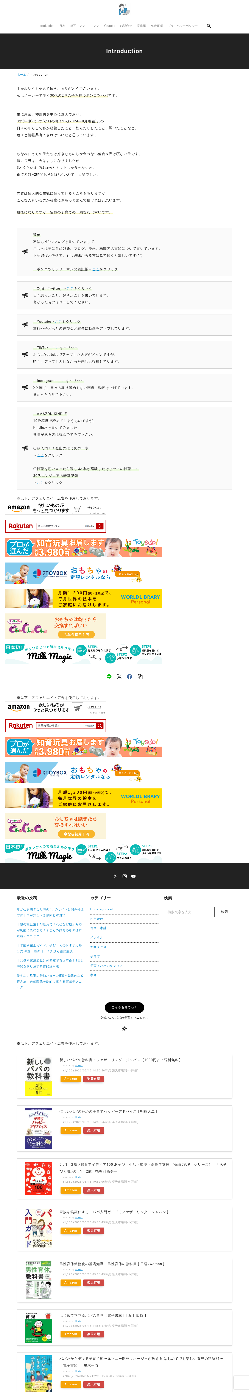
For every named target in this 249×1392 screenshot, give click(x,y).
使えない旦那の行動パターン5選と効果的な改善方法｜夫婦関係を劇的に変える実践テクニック (50, 981)
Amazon (70, 1079)
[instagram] (125, 876)
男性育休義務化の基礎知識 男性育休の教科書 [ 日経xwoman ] (111, 1229)
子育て (95, 956)
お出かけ (96, 919)
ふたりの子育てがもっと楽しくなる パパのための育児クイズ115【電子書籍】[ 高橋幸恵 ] (133, 1357)
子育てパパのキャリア (106, 966)
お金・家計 (98, 928)
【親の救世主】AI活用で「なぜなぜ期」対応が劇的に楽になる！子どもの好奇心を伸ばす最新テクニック (49, 930)
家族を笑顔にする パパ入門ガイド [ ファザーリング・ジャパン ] (113, 1189)
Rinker (78, 1065)
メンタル (96, 937)
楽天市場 (93, 1079)
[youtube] (133, 876)
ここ (96, 269)
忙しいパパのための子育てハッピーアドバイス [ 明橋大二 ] (108, 1100)
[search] (209, 25)
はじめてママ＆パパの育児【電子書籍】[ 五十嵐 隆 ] (102, 1269)
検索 (224, 912)
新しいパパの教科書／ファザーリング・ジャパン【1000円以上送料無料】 (120, 1060)
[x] (119, 676)
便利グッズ (98, 947)
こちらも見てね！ (125, 1007)
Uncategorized (101, 909)
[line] (109, 676)
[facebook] (129, 676)
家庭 (93, 975)
